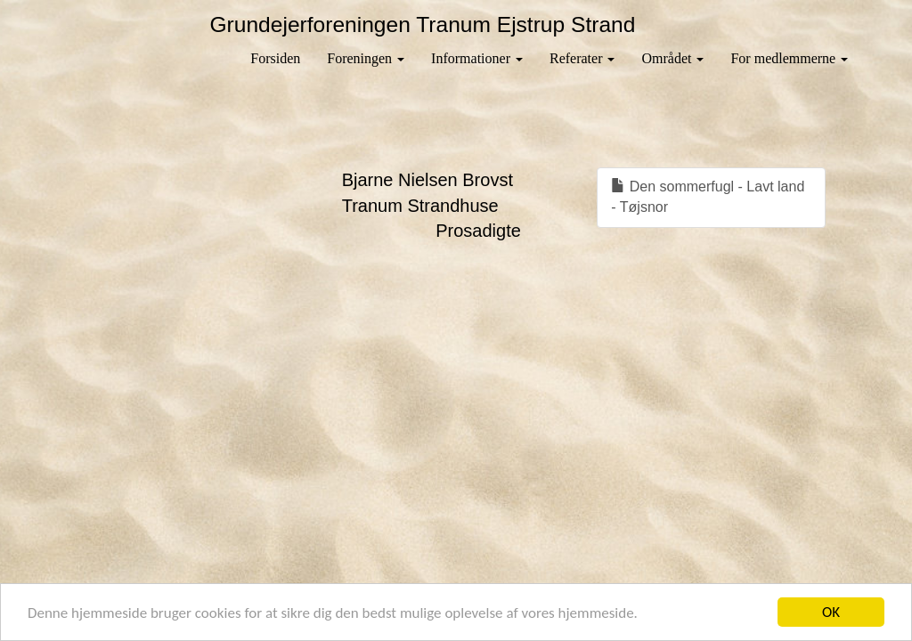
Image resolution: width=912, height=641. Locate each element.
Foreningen (365, 58)
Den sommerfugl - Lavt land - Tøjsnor (707, 197)
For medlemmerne (789, 58)
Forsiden (275, 58)
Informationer (477, 58)
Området (672, 58)
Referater (582, 58)
